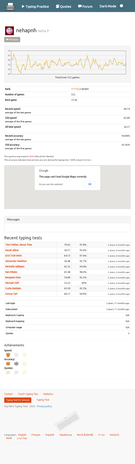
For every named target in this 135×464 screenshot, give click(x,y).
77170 (74, 89)
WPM (31, 156)
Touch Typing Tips (28, 394)
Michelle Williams (14, 266)
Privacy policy (44, 406)
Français (35, 434)
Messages (12, 39)
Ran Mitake (11, 272)
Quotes (63, 6)
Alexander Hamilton (16, 261)
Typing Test (42, 399)
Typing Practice (35, 6)
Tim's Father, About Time (18, 244)
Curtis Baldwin (13, 288)
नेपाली (9, 438)
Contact (8, 394)
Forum (85, 6)
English (22, 434)
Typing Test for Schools (17, 400)
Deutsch (114, 434)
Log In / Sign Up (116, 17)
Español (50, 434)
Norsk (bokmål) (85, 434)
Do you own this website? (51, 184)
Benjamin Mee (13, 277)
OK (90, 184)
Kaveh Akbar (12, 250)
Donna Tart (11, 293)
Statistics (48, 394)
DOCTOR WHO (13, 255)
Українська (65, 434)
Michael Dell (12, 283)
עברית (101, 434)
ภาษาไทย (22, 438)
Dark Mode (107, 6)
